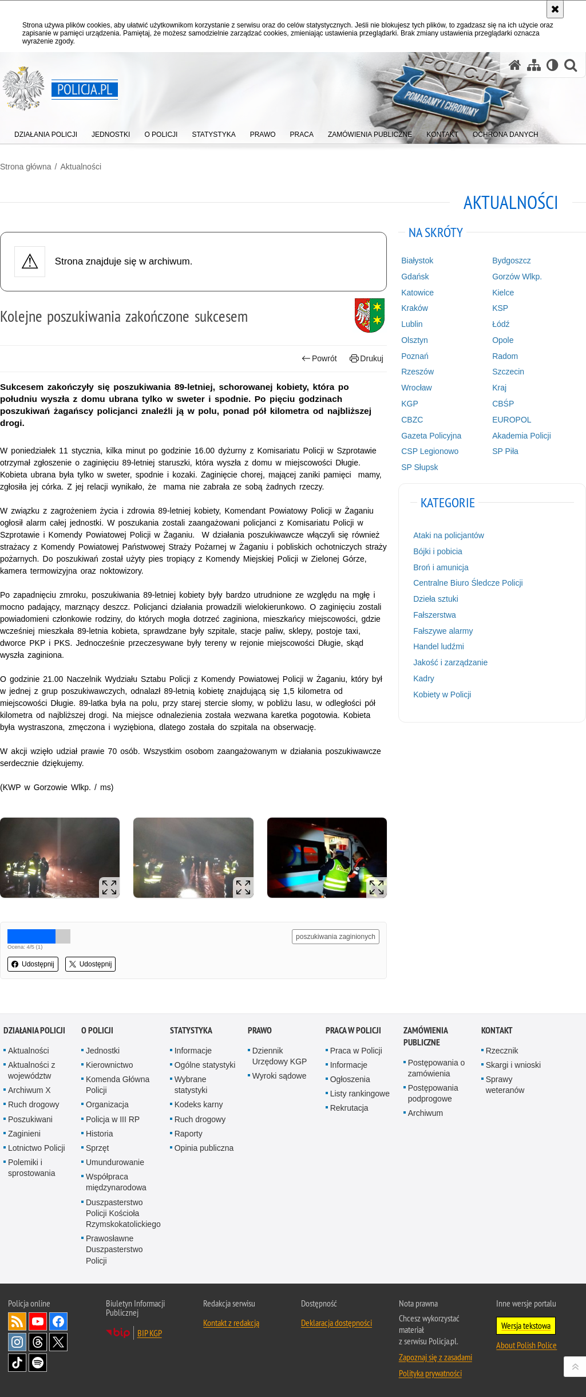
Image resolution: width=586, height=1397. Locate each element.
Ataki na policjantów (448, 535)
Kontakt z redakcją (231, 1322)
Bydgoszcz (511, 260)
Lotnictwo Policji (36, 1148)
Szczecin (508, 371)
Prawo (260, 1030)
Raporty (189, 1133)
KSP (500, 308)
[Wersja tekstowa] (553, 65)
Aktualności (80, 166)
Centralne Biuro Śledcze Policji (467, 582)
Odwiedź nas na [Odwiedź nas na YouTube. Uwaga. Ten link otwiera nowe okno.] (38, 1321)
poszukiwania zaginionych (335, 937)
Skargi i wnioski (513, 1065)
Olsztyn (414, 340)
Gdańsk (415, 276)
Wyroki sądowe (279, 1075)
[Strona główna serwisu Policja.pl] (515, 65)
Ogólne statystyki (205, 1065)
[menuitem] (46, 132)
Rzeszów (417, 371)
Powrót (319, 359)
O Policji (97, 1030)
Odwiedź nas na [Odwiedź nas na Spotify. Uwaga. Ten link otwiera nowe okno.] (38, 1362)
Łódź (500, 324)
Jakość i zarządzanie (450, 662)
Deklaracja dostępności (336, 1322)
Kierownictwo (109, 1065)
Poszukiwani (30, 1119)
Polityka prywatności (430, 1373)
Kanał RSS (17, 1321)
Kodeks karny (199, 1104)
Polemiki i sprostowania (32, 1168)
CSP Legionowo (429, 451)
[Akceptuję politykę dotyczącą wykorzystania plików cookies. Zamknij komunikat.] (555, 9)
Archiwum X (29, 1090)
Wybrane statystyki (191, 1085)
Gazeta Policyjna (431, 435)
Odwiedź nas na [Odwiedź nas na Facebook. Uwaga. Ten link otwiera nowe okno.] (58, 1321)
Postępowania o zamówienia (436, 1068)
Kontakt (497, 1030)
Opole (502, 340)
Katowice (417, 292)
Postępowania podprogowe (433, 1093)
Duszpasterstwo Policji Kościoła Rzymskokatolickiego (123, 1213)
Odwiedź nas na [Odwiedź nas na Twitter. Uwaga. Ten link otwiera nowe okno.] (58, 1342)
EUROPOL (511, 419)
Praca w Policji (353, 1030)
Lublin (411, 324)
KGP (409, 403)
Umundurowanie (115, 1162)
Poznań (414, 356)
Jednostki (103, 1050)
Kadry (423, 678)
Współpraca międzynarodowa (116, 1182)
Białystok (417, 260)
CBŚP (503, 403)
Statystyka (191, 1030)
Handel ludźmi (438, 646)
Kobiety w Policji (442, 694)
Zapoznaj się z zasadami (435, 1357)
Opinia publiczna (204, 1148)
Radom (505, 356)
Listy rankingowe (360, 1093)
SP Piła (505, 451)
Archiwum (425, 1113)
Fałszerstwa (434, 614)
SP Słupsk (419, 467)
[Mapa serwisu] (534, 65)
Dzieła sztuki (435, 598)
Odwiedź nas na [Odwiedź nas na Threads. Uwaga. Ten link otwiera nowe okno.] (38, 1342)
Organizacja (107, 1104)
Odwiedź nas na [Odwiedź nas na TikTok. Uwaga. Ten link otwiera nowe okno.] (17, 1362)
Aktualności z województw (31, 1070)
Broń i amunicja (441, 567)
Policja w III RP (113, 1119)
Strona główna (26, 166)
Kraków (414, 308)
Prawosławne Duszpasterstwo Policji (114, 1249)
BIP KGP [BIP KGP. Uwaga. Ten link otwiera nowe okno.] (149, 1333)
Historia (99, 1133)
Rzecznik (502, 1050)
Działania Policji (34, 1030)
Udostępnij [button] (32, 964)
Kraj (499, 387)
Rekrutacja (349, 1107)
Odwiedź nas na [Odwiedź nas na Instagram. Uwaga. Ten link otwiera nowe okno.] (17, 1342)
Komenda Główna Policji (117, 1085)
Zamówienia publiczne (425, 1036)
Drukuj (366, 359)
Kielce (503, 292)
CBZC (412, 419)
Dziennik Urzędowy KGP (279, 1056)
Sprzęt (97, 1148)
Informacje (193, 1050)
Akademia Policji (521, 435)
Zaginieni (24, 1133)
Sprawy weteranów (505, 1085)
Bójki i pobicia (437, 551)
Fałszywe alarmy (443, 631)
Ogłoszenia (350, 1079)
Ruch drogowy (34, 1104)
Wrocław (416, 387)
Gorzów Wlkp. (517, 276)
